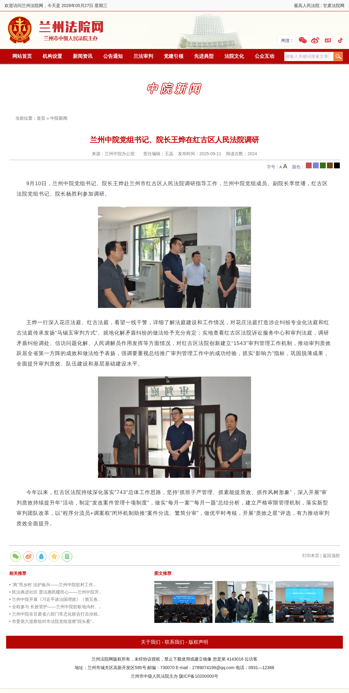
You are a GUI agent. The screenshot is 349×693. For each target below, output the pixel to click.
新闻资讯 (82, 56)
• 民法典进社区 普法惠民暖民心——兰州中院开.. (55, 592)
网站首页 (22, 56)
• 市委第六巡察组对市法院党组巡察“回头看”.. (51, 621)
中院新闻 (58, 118)
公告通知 (113, 56)
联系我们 (174, 642)
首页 (41, 118)
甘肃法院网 (333, 5)
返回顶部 (331, 555)
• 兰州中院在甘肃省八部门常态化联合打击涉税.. (54, 614)
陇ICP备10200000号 (198, 676)
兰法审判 (143, 56)
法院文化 (234, 56)
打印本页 (310, 555)
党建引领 (173, 56)
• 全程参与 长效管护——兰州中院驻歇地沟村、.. (55, 606)
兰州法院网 (56, 30)
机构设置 (52, 56)
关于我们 (150, 642)
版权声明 (198, 642)
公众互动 (264, 56)
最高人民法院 (307, 5)
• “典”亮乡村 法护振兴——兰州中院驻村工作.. (52, 584)
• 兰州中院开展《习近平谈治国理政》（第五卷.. (54, 599)
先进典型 (204, 56)
